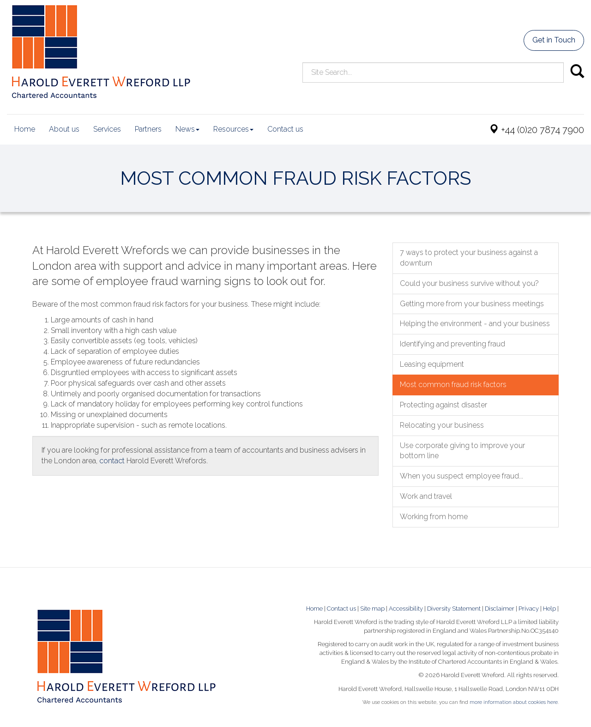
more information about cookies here (514, 702)
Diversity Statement (454, 608)
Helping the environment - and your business (475, 323)
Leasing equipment (432, 364)
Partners (148, 129)
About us (64, 129)
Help (549, 608)
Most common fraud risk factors (453, 384)
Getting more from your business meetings (472, 303)
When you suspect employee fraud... (461, 476)
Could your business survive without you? (469, 283)
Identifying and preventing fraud (452, 343)
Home (24, 129)
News (187, 129)
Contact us (285, 129)
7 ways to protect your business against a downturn (469, 257)
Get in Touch (553, 40)
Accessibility (406, 608)
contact (112, 460)
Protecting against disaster (443, 404)
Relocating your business (442, 425)
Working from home (434, 516)
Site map (372, 608)
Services (107, 129)
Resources (233, 129)
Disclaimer (499, 608)
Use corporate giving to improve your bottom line (462, 450)
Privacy (529, 608)
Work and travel (426, 496)
